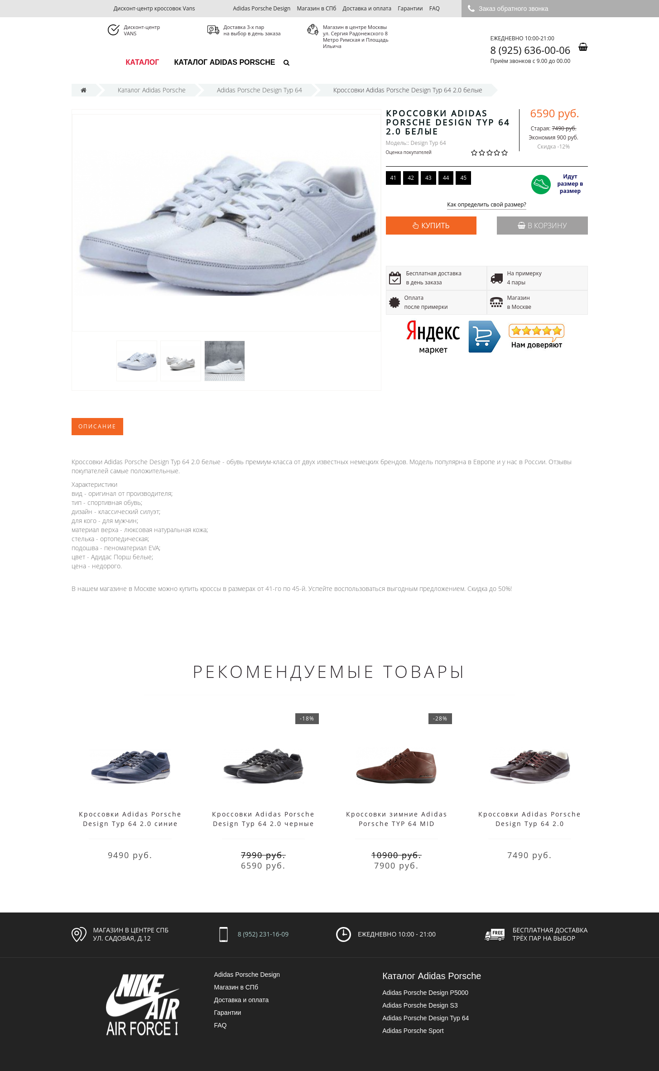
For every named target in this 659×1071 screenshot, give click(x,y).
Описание (97, 426)
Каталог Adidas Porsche (224, 62)
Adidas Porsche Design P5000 (425, 992)
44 (446, 178)
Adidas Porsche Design (261, 8)
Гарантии (410, 8)
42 (411, 178)
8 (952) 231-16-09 (263, 934)
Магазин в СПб (317, 8)
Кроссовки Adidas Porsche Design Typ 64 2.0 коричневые (529, 823)
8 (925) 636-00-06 (531, 49)
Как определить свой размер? (486, 205)
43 (428, 178)
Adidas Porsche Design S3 (420, 1005)
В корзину (542, 226)
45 (463, 178)
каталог (142, 62)
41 (393, 178)
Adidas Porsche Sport (412, 1030)
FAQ (434, 8)
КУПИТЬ (435, 225)
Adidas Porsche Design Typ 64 (425, 1018)
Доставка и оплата (367, 8)
